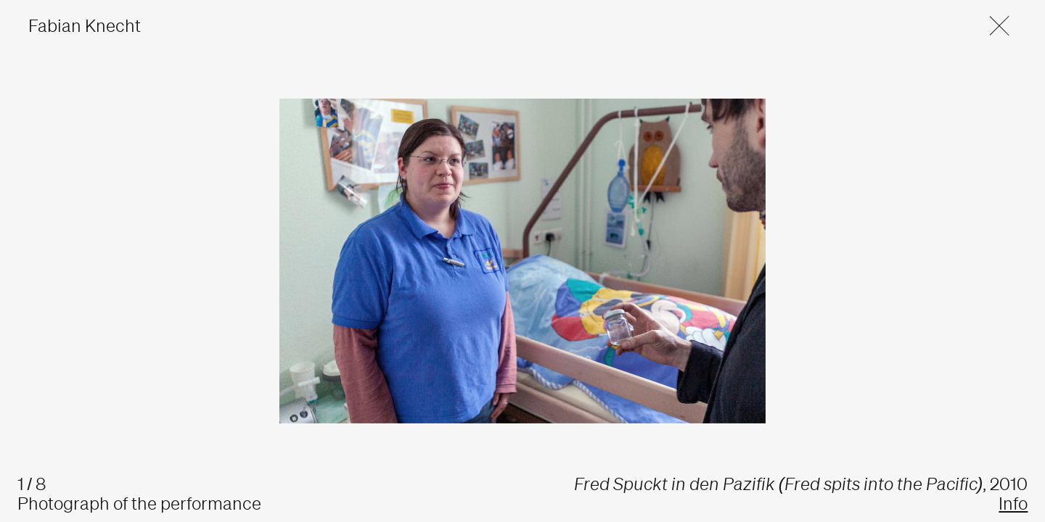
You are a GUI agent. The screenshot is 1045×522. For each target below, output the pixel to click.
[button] (991, 25)
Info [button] (1013, 503)
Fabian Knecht (84, 25)
